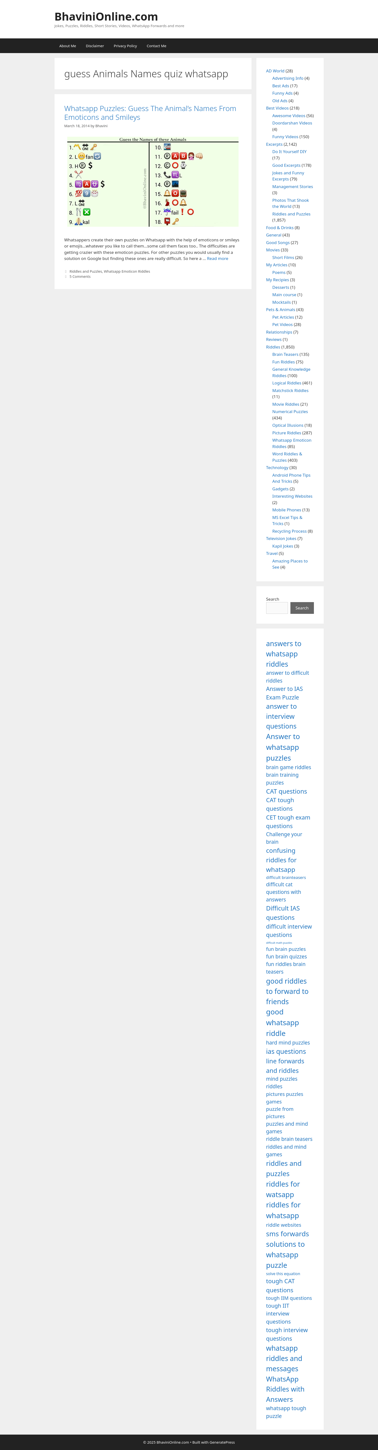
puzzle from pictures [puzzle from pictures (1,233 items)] (280, 1112)
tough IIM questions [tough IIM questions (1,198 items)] (289, 1298)
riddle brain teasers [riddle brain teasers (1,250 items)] (289, 1138)
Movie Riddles (285, 404)
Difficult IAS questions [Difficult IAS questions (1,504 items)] (283, 913)
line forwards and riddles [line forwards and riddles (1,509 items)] (285, 1065)
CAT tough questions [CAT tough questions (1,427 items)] (280, 804)
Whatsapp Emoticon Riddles (127, 271)
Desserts (280, 287)
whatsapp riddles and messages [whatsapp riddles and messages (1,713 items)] (284, 1358)
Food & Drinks (280, 227)
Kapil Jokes (282, 546)
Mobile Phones (286, 510)
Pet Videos (282, 324)
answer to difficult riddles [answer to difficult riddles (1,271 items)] (287, 676)
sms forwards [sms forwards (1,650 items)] (287, 1233)
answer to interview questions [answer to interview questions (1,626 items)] (281, 716)
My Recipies (277, 279)
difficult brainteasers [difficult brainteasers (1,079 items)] (286, 877)
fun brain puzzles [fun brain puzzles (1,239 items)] (286, 948)
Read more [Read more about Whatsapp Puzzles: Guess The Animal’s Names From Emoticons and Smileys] (217, 258)
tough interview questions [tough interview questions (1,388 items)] (287, 1334)
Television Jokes (281, 538)
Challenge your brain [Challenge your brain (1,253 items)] (284, 838)
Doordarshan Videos (292, 123)
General (274, 235)
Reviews (274, 339)
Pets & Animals (280, 309)
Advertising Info (287, 78)
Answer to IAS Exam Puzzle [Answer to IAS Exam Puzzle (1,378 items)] (284, 693)
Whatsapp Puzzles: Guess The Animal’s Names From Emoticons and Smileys (150, 112)
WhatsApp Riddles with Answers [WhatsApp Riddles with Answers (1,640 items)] (285, 1389)
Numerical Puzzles (290, 411)
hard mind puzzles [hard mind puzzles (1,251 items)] (288, 1042)
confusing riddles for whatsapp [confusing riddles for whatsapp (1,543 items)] (281, 860)
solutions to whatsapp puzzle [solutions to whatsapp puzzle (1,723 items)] (285, 1254)
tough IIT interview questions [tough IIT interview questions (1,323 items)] (278, 1313)
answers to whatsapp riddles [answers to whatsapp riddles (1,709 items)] (284, 654)
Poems (279, 272)
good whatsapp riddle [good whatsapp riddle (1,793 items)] (282, 1022)
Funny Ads (282, 93)
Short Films (283, 257)
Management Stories (292, 186)
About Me (67, 45)
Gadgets (280, 489)
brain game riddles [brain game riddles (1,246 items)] (288, 767)
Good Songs (278, 242)
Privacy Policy (125, 45)
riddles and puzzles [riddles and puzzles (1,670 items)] (284, 1168)
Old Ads (279, 100)
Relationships (279, 332)
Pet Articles (283, 317)
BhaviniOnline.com (106, 16)
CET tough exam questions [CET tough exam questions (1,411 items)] (288, 821)
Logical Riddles (286, 383)
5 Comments (80, 276)
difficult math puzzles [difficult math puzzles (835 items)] (279, 942)
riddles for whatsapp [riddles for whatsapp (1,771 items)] (283, 1210)
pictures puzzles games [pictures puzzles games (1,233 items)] (284, 1097)
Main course (284, 294)
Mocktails (281, 302)
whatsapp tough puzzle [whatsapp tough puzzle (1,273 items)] (286, 1412)
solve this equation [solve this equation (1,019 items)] (283, 1273)
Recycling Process (289, 531)
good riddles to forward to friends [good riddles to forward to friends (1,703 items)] (287, 991)
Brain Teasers (285, 354)
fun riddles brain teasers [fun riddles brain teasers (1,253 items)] (286, 968)
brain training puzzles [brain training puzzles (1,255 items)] (282, 778)
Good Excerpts (286, 165)
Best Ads (280, 86)
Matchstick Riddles (290, 390)
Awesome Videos (288, 115)
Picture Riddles (286, 433)
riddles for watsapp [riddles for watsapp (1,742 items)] (283, 1189)
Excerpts (274, 144)
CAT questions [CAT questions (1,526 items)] (286, 791)
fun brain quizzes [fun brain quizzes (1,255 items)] (286, 956)
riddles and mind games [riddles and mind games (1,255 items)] (286, 1150)
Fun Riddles (283, 362)
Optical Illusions (287, 425)
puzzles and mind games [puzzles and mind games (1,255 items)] (287, 1127)
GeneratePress (222, 1442)
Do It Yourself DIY (289, 151)
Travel (272, 553)
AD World (275, 71)
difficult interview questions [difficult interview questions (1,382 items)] (289, 930)
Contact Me (156, 45)
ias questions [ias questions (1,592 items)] (286, 1051)
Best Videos (277, 108)
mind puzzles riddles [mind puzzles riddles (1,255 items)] (282, 1082)
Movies (273, 250)
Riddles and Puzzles (85, 271)
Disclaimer (95, 45)
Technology (277, 467)
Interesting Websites (292, 496)
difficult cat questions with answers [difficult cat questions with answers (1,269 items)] (283, 892)
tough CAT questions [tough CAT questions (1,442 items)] (280, 1285)
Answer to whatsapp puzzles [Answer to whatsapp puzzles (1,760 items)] (283, 747)
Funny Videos (285, 136)
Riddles (273, 347)
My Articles (276, 265)
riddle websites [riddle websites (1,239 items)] (283, 1224)
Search (272, 599)
